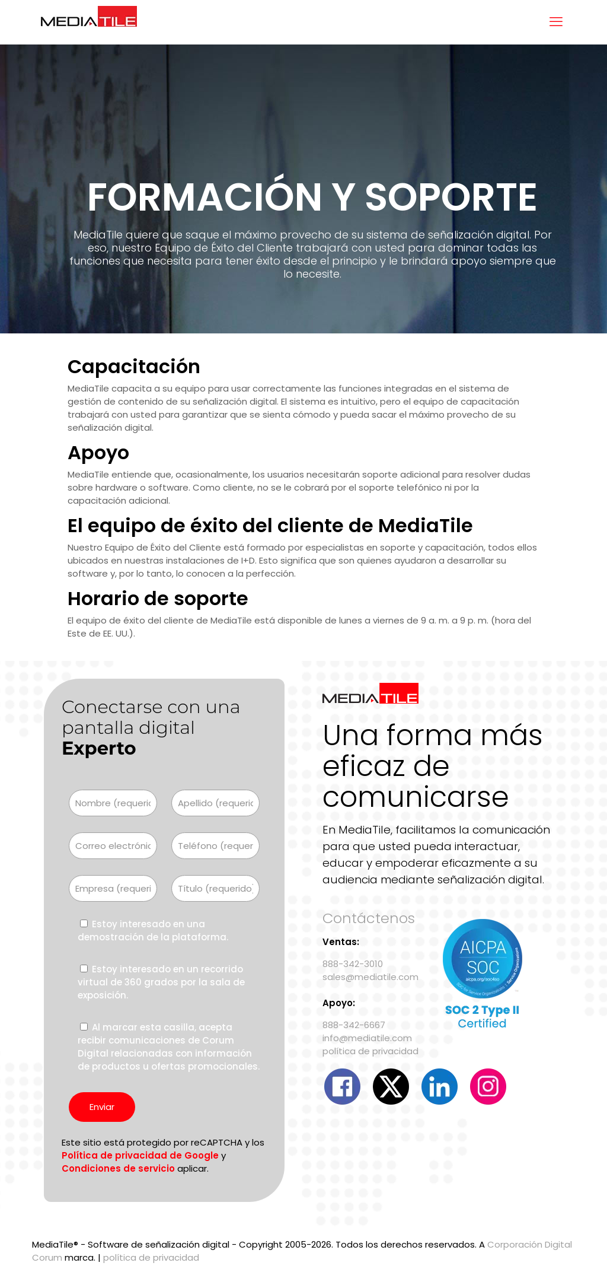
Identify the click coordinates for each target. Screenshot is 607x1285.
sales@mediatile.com (370, 977)
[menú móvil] (556, 22)
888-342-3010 (352, 964)
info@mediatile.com (367, 1038)
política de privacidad (370, 1051)
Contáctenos (368, 918)
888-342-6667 (353, 1025)
